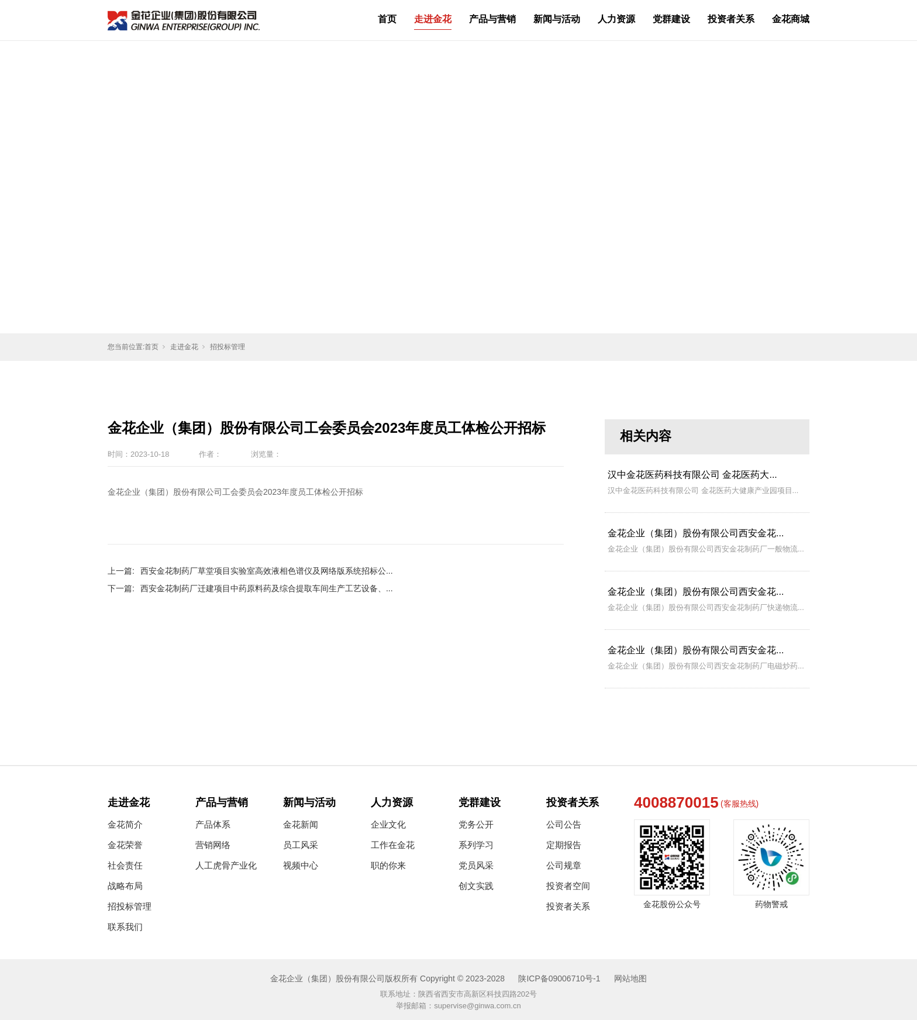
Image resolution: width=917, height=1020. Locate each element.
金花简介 (125, 824)
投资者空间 (568, 886)
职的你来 (388, 865)
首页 (387, 19)
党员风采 (476, 865)
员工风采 (300, 845)
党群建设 (671, 19)
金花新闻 (300, 824)
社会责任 (125, 865)
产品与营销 (492, 19)
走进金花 (432, 19)
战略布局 (125, 886)
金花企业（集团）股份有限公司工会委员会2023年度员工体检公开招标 (235, 492)
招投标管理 (227, 347)
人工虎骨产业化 (226, 865)
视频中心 (300, 865)
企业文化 (388, 824)
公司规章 (563, 865)
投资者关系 (731, 19)
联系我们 (125, 927)
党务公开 (476, 824)
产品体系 (212, 824)
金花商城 (790, 19)
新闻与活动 (556, 19)
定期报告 (563, 845)
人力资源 (616, 19)
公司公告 (563, 824)
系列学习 (476, 845)
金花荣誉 (125, 845)
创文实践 (476, 886)
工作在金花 (393, 845)
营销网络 (212, 845)
